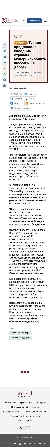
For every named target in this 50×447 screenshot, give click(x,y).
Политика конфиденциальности (25, 416)
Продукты (41, 402)
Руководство (26, 402)
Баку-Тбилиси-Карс (20, 333)
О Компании (10, 402)
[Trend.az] (10, 20)
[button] (5, 45)
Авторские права (11, 411)
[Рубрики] (45, 20)
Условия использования (35, 411)
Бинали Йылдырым (20, 338)
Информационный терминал (25, 407)
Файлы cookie (25, 421)
